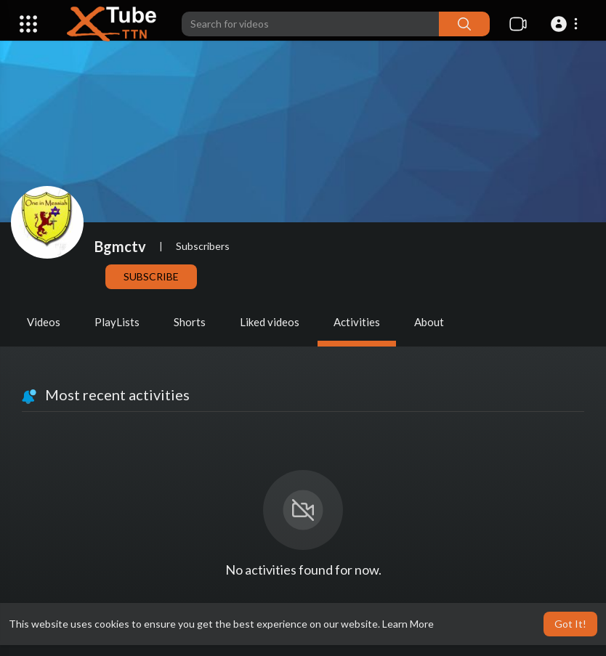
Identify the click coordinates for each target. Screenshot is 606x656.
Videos (43, 321)
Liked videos (269, 321)
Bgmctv (120, 246)
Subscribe (151, 276)
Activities (357, 321)
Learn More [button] (408, 623)
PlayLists (117, 321)
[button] (566, 24)
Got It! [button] (570, 623)
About (429, 321)
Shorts (190, 321)
